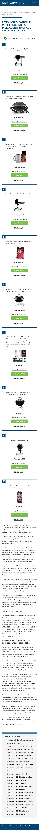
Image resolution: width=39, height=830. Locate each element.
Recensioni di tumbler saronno (17, 780)
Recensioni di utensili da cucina (17, 774)
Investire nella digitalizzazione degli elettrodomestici (20, 740)
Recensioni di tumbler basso (17, 783)
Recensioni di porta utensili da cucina (20, 768)
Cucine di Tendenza (13, 743)
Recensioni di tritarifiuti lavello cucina (20, 802)
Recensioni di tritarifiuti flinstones (19, 798)
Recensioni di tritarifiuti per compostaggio (20, 786)
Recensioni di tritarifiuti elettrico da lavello (20, 795)
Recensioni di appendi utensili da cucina (20, 752)
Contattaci (4, 828)
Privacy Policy (20, 826)
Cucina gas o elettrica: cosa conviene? (20, 746)
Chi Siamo (4, 826)
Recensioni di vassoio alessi (16, 789)
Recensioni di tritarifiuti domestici (19, 755)
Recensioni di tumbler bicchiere (18, 808)
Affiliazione (11, 826)
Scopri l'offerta (19, 78)
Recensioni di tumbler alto (16, 814)
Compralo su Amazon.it (19, 74)
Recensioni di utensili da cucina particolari (20, 765)
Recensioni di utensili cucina (16, 771)
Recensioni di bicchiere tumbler (18, 811)
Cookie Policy (29, 826)
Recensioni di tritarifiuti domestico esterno (20, 792)
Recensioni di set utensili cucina (18, 761)
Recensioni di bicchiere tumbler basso (20, 777)
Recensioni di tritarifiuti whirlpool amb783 (20, 805)
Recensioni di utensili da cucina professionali (20, 758)
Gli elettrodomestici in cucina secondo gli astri (20, 749)
